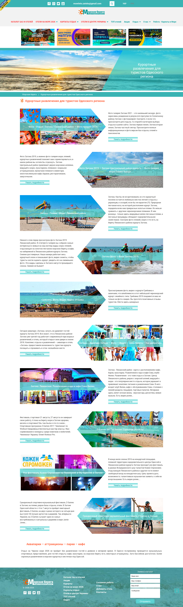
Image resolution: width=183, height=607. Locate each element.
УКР (124, 3)
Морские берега (29, 94)
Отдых (135, 21)
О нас (145, 21)
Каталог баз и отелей (22, 21)
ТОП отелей (116, 21)
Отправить (145, 601)
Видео (66, 599)
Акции (127, 21)
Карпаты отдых (68, 21)
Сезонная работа (104, 581)
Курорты (67, 582)
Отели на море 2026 (45, 21)
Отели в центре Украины (93, 21)
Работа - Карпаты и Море (164, 21)
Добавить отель (104, 588)
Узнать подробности (123, 139)
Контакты (101, 591)
